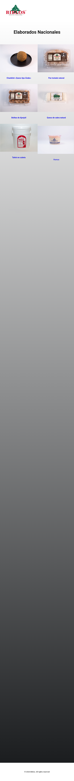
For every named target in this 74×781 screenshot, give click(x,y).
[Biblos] (16, 10)
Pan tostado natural (56, 78)
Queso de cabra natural (56, 118)
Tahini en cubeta (19, 169)
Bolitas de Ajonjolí (18, 118)
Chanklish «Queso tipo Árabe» (19, 78)
